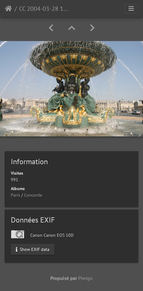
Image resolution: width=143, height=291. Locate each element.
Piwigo (85, 278)
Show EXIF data (32, 249)
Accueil (8, 8)
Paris (15, 195)
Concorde (33, 195)
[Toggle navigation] (131, 8)
